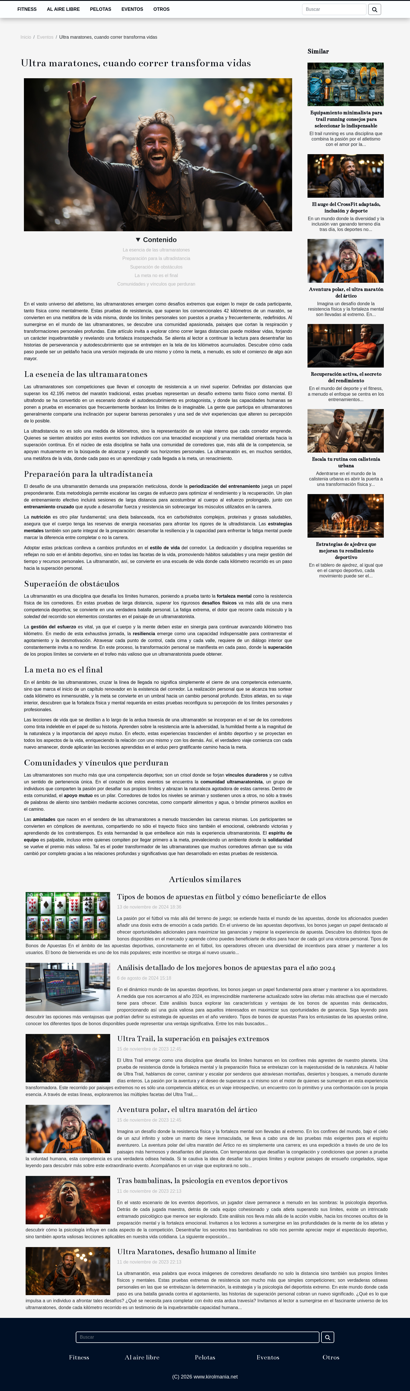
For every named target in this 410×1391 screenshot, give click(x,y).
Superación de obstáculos (156, 267)
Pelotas (100, 9)
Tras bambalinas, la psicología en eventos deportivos (202, 1180)
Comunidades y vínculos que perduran (156, 284)
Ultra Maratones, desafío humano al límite (186, 1251)
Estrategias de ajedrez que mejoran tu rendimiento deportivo (346, 550)
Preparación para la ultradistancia (156, 258)
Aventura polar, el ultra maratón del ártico (187, 1109)
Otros (161, 9)
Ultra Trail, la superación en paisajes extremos (193, 1038)
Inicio (25, 37)
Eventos (132, 9)
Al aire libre (63, 9)
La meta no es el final (156, 275)
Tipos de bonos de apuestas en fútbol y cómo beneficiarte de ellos (221, 896)
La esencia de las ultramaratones (156, 249)
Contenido (160, 239)
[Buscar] (334, 9)
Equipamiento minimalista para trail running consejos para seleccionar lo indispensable (346, 119)
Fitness (27, 9)
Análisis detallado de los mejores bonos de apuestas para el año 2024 (226, 967)
